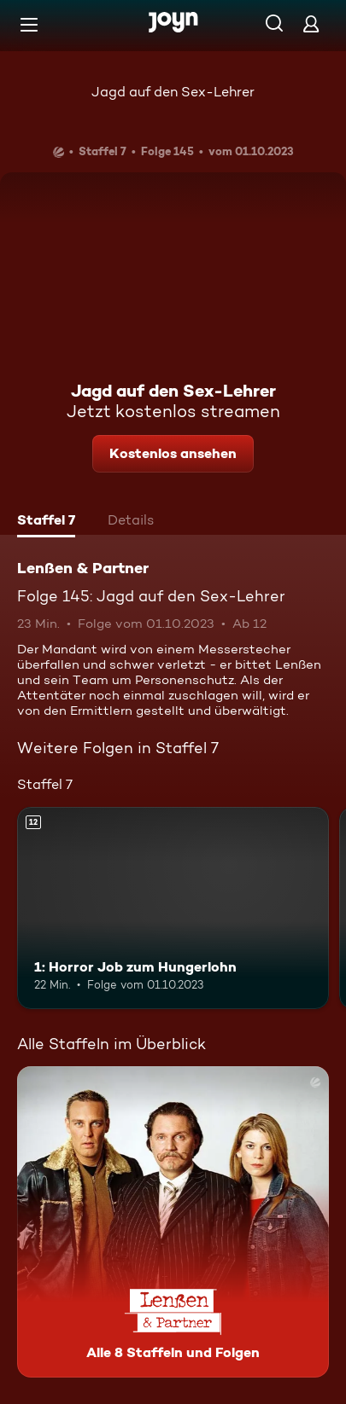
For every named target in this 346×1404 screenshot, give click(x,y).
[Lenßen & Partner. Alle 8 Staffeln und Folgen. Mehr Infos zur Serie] (173, 1222)
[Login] (311, 23)
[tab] (46, 522)
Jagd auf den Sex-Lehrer (173, 92)
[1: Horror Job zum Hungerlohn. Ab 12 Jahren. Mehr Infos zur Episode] (173, 908)
